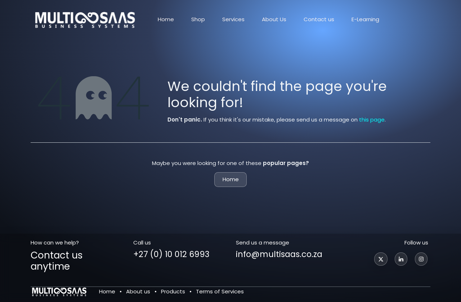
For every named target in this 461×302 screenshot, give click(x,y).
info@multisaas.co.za (279, 254)
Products (173, 291)
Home (231, 179)
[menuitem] (166, 19)
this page (372, 119)
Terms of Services (220, 291)
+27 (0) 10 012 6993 (171, 254)
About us (138, 291)
